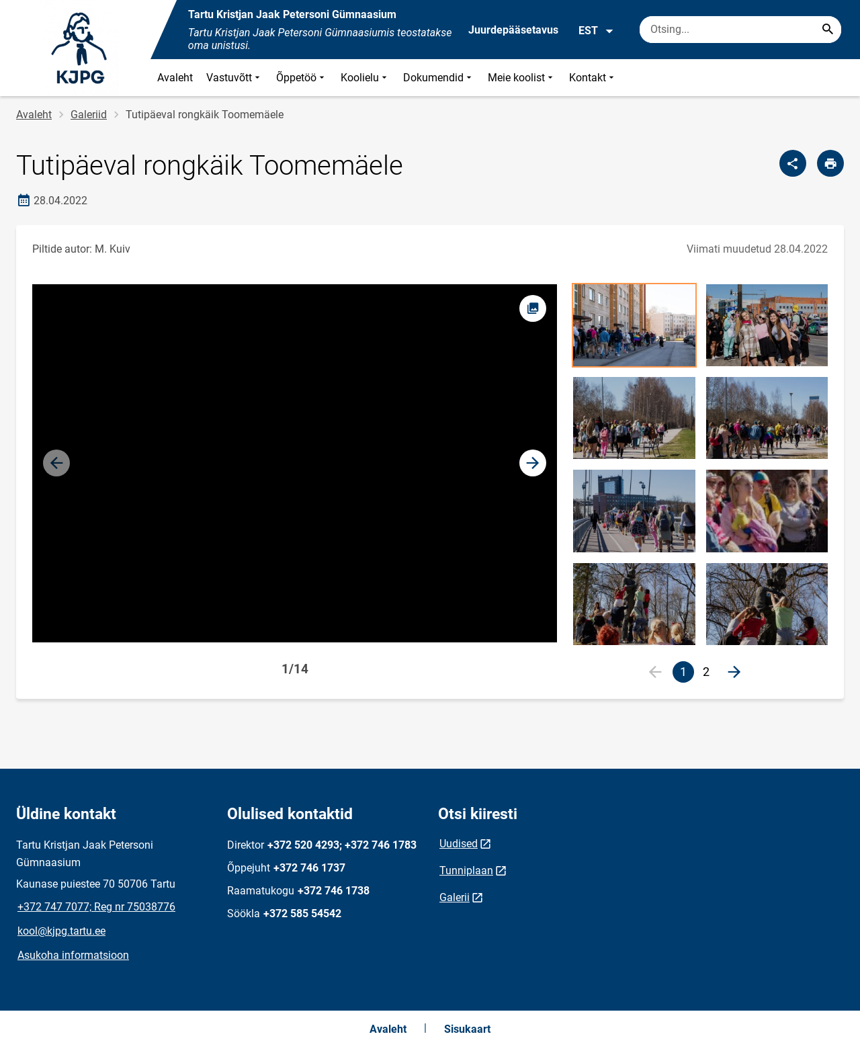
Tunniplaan (466, 870)
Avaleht (175, 77)
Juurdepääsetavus (513, 30)
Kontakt (593, 77)
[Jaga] (792, 163)
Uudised (458, 843)
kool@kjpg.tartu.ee (61, 931)
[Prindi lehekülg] (830, 163)
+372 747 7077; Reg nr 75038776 (96, 906)
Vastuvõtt (234, 77)
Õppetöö (301, 77)
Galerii (454, 897)
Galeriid (89, 114)
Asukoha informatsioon (73, 955)
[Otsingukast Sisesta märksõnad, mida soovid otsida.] (740, 29)
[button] (532, 463)
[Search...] (827, 29)
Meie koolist (522, 77)
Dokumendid (438, 77)
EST (596, 31)
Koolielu (365, 77)
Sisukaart (467, 1029)
